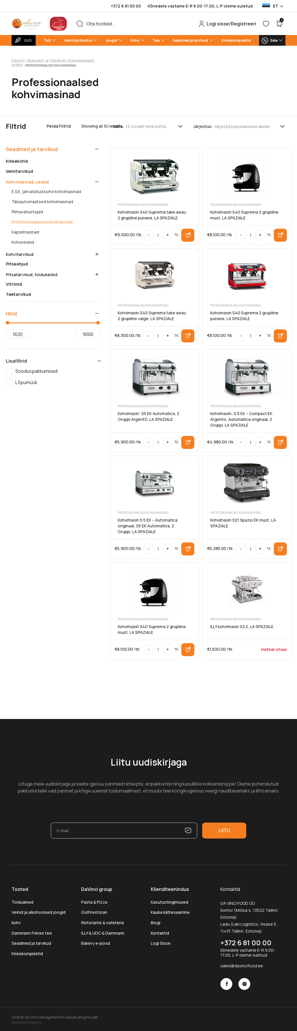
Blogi (155, 921)
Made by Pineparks (26, 1020)
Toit (47, 40)
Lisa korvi (187, 233)
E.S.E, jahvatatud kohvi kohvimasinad (46, 189)
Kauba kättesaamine (170, 910)
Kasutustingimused (169, 900)
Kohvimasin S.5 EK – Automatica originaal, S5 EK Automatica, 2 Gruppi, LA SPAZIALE (148, 524)
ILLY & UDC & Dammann (102, 931)
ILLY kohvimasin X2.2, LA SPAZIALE (242, 625)
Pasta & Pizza (94, 900)
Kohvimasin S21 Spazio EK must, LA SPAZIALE (243, 521)
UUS (27, 40)
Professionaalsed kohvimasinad (42, 220)
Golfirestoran (94, 910)
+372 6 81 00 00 (126, 6)
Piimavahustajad (27, 210)
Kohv (135, 40)
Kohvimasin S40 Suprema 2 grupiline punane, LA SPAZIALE (244, 314)
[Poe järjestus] (249, 124)
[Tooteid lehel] (154, 124)
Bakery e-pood (95, 941)
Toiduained (22, 900)
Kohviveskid (23, 240)
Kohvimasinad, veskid (77, 60)
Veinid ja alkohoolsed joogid (39, 910)
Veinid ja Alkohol (78, 40)
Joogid (111, 40)
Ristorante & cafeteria (102, 921)
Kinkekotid (17, 159)
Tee (156, 40)
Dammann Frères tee (32, 931)
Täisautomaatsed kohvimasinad (42, 200)
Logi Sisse (161, 941)
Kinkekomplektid (236, 40)
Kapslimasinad (25, 230)
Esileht (17, 60)
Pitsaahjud (17, 262)
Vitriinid (14, 282)
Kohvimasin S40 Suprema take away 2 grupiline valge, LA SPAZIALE (152, 314)
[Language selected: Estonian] (272, 6)
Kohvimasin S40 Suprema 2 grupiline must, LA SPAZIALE (244, 213)
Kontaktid (160, 931)
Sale (274, 40)
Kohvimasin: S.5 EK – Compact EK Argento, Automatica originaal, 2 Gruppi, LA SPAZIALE (241, 417)
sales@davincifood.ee (241, 964)
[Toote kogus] (158, 233)
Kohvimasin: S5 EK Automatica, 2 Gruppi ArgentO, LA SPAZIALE (148, 414)
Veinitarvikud (19, 169)
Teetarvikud (18, 292)
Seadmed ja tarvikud (190, 40)
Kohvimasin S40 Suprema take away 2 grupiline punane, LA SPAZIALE (152, 213)
